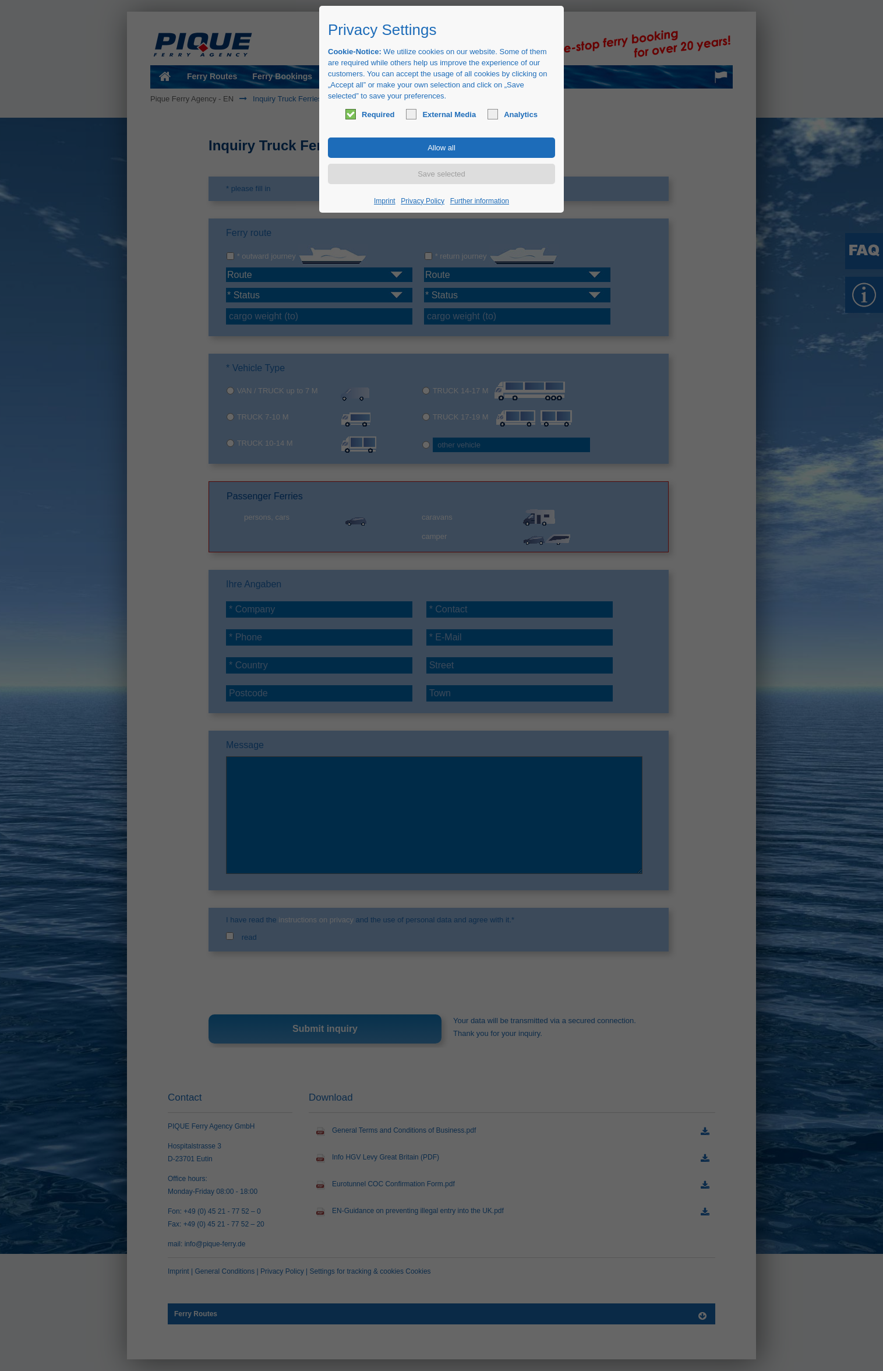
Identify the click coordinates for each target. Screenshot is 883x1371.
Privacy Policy (422, 201)
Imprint (384, 201)
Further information (479, 201)
